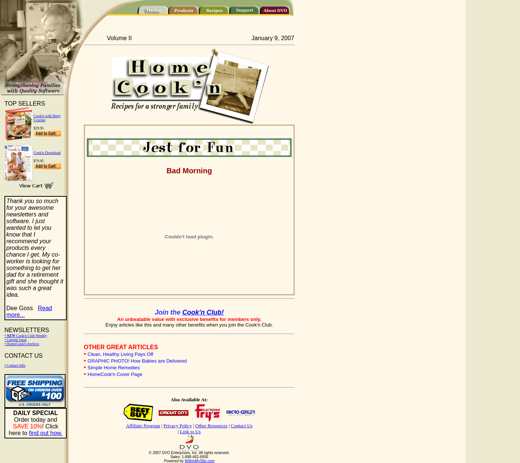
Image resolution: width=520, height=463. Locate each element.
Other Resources (211, 425)
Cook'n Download (47, 153)
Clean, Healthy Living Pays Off (120, 354)
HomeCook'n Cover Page (115, 374)
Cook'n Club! (202, 312)
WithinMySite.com (200, 461)
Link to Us (190, 431)
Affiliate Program (143, 425)
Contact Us (242, 425)
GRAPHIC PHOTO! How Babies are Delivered (137, 361)
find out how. (46, 433)
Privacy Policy (178, 425)
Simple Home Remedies (114, 367)
